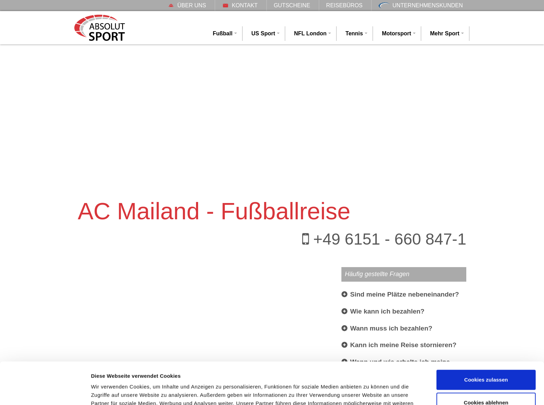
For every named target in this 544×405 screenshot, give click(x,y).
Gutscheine (292, 5)
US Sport (263, 33)
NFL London (310, 33)
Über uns (187, 5)
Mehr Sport (444, 33)
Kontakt (239, 5)
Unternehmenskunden (421, 5)
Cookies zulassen (486, 340)
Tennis (354, 33)
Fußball (222, 33)
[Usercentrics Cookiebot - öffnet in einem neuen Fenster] (45, 391)
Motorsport (396, 33)
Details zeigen (108, 391)
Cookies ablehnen (486, 363)
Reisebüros (344, 5)
